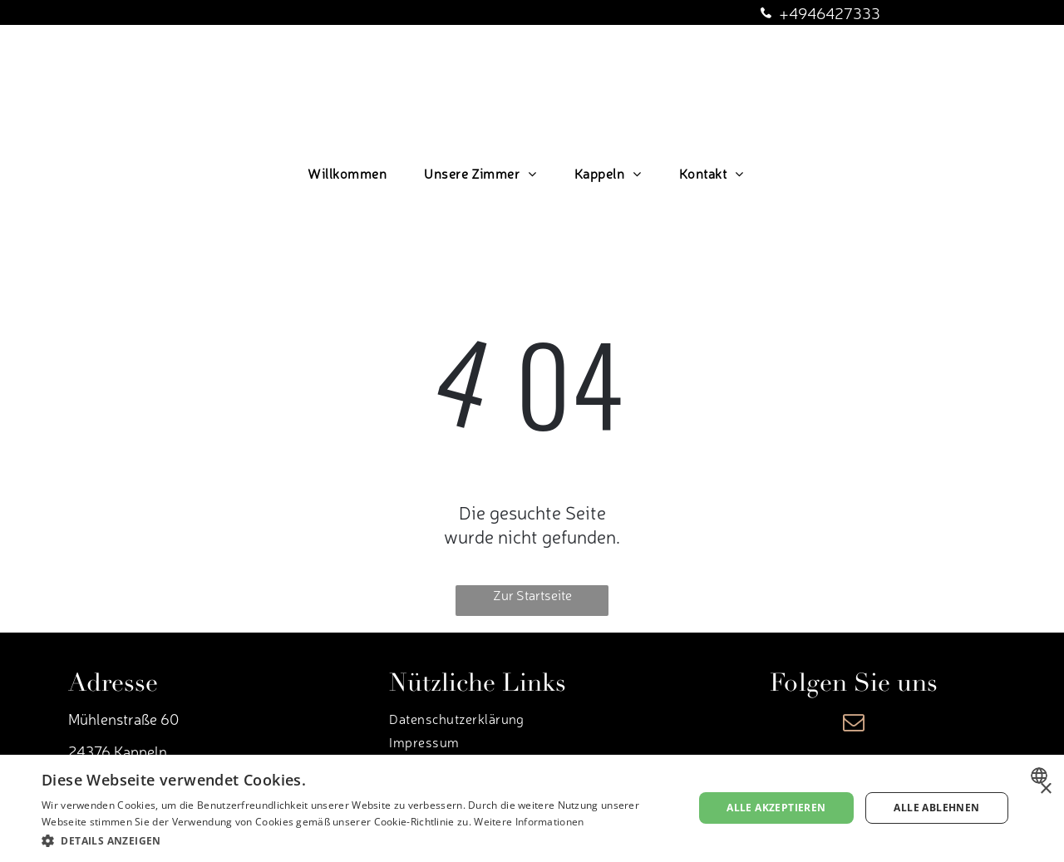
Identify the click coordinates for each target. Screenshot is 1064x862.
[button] (358, 840)
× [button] (1045, 789)
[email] (853, 725)
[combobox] (1041, 775)
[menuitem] (353, 173)
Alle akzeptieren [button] (776, 807)
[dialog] (532, 808)
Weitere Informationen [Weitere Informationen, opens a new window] (529, 822)
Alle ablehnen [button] (936, 807)
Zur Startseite (532, 594)
